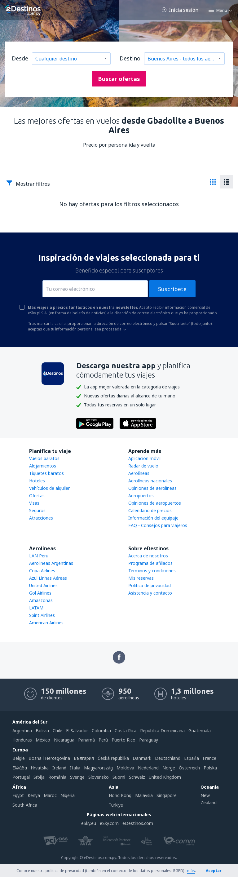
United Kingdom (165, 777)
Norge (168, 768)
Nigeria (67, 795)
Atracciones (41, 518)
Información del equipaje (153, 518)
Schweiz (137, 777)
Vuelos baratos (44, 458)
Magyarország (98, 768)
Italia (75, 768)
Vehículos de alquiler (49, 488)
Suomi (118, 777)
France (209, 758)
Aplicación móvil (144, 458)
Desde (20, 58)
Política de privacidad (149, 585)
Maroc (50, 795)
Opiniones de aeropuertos (154, 503)
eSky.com (109, 823)
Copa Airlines (42, 571)
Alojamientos (42, 466)
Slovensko (98, 777)
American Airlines (46, 623)
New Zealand (209, 798)
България (84, 758)
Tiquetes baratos (46, 473)
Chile (57, 730)
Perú (103, 740)
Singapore (166, 795)
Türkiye (116, 805)
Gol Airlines (40, 593)
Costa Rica (125, 730)
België (18, 758)
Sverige (77, 777)
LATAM (36, 608)
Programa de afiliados (150, 563)
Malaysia (144, 795)
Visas (34, 503)
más (191, 870)
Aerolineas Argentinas (51, 563)
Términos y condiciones (152, 571)
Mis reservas (141, 578)
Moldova (125, 768)
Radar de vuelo (143, 466)
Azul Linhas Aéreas (48, 578)
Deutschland (167, 758)
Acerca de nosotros (148, 556)
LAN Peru (38, 556)
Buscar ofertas (119, 78)
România (57, 777)
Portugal (21, 777)
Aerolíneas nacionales (150, 481)
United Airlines (43, 585)
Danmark (142, 758)
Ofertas (37, 495)
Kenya (34, 795)
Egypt (18, 795)
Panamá (86, 740)
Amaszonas (41, 600)
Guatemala (199, 730)
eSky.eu (88, 823)
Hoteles (37, 481)
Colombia (101, 730)
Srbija (39, 777)
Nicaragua (64, 740)
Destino (130, 58)
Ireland (59, 768)
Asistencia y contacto (150, 593)
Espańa (191, 758)
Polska (210, 768)
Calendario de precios (150, 510)
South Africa (24, 805)
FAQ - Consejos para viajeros (157, 525)
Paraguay (148, 740)
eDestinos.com (137, 823)
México (43, 740)
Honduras (22, 740)
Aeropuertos (141, 495)
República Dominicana (162, 730)
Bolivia (42, 730)
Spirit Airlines (42, 615)
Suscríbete (172, 289)
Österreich (189, 768)
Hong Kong (120, 795)
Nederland (148, 768)
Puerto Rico (123, 740)
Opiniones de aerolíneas (152, 488)
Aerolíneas (138, 473)
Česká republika (113, 758)
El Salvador (77, 730)
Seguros (37, 510)
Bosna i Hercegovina (49, 758)
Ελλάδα (19, 768)
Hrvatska (40, 768)
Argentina (22, 730)
